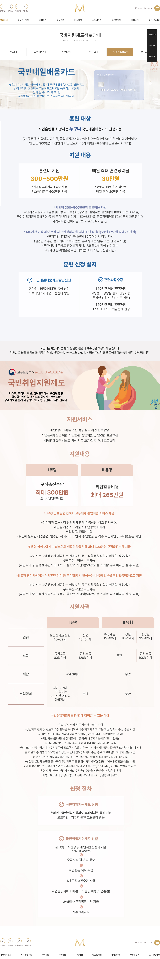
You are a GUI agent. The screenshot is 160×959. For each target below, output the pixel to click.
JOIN (138, 8)
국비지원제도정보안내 (120, 52)
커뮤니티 (135, 20)
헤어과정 (45, 955)
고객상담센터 (154, 20)
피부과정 (60, 20)
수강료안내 (66, 52)
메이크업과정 (23, 20)
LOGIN (148, 8)
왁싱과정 (78, 20)
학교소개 (4, 20)
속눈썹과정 (96, 20)
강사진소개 (93, 52)
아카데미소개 (5, 955)
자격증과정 (116, 20)
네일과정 (43, 20)
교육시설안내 (40, 52)
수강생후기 (134, 955)
